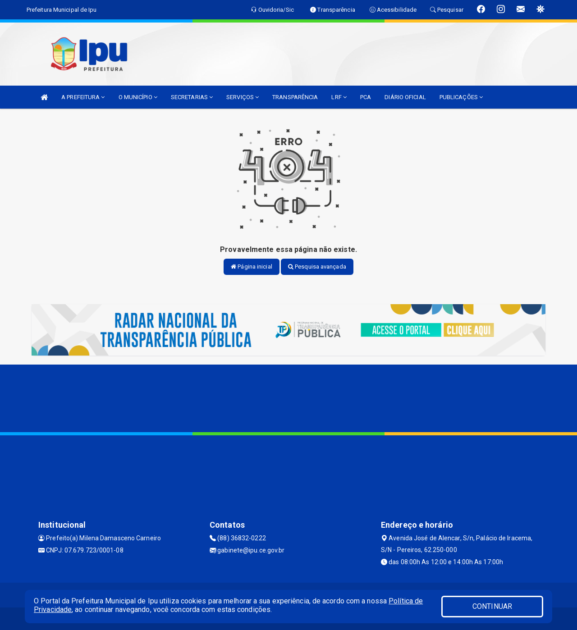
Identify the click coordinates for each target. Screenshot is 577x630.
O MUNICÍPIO (138, 97)
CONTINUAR (492, 606)
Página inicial (251, 266)
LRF (339, 97)
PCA (365, 97)
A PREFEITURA (83, 97)
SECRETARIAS (192, 97)
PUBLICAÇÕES (461, 97)
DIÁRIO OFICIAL (405, 97)
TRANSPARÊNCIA (295, 97)
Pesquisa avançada (317, 266)
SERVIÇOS (242, 97)
